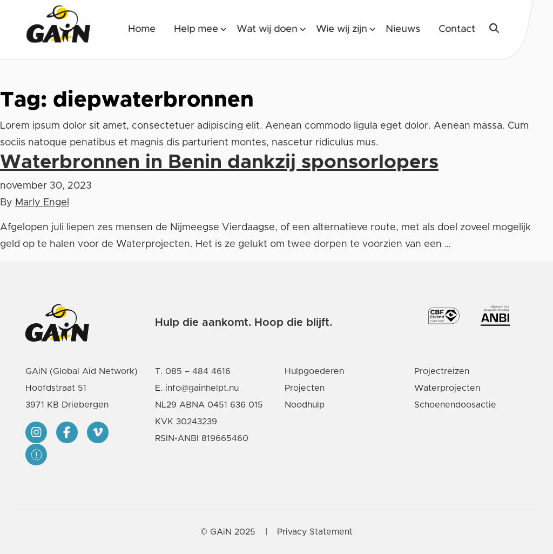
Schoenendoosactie (455, 405)
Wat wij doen (267, 29)
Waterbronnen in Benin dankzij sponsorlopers (219, 162)
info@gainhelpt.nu (202, 388)
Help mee (196, 29)
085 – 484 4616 (198, 371)
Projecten (305, 388)
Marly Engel (42, 203)
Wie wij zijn (341, 29)
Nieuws (403, 29)
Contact (457, 29)
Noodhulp (305, 405)
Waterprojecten (447, 388)
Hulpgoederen (314, 371)
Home (142, 29)
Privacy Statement (315, 532)
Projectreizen (441, 371)
